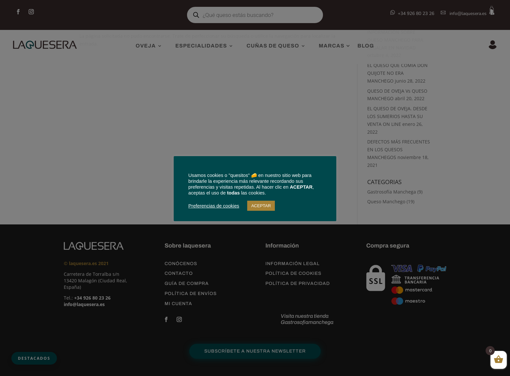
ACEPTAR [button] (261, 205)
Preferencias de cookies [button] (213, 205)
